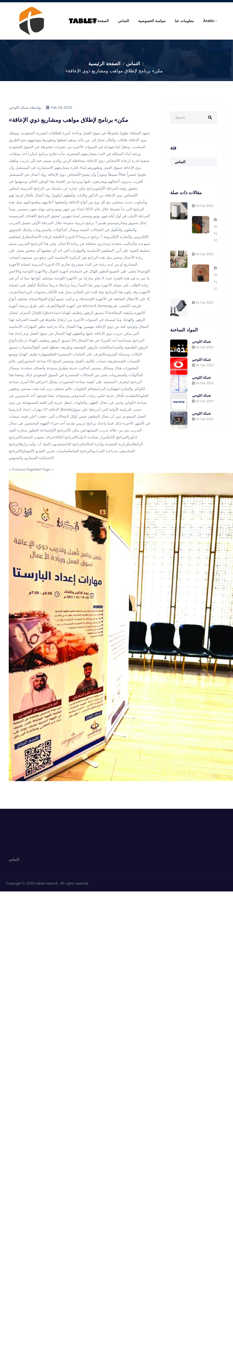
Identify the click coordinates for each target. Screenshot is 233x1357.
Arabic (206, 21)
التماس (107, 21)
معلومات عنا (177, 21)
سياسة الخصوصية (140, 21)
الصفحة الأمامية (75, 21)
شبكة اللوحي (201, 341)
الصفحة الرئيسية (104, 63)
